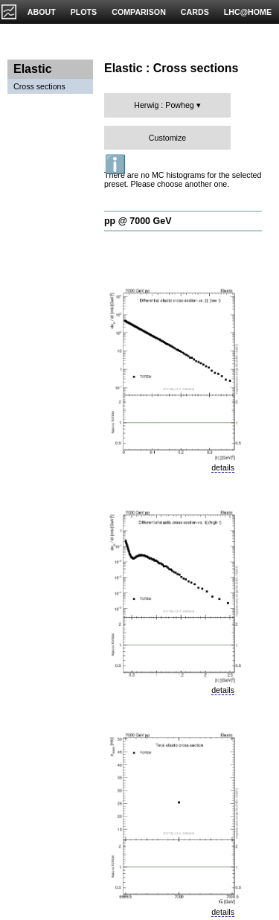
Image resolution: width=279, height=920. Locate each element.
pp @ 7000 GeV (137, 221)
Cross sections (39, 86)
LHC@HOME (248, 11)
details (222, 467)
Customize (167, 137)
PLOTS (84, 11)
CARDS (195, 11)
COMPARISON (139, 11)
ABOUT (42, 11)
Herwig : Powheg (164, 104)
